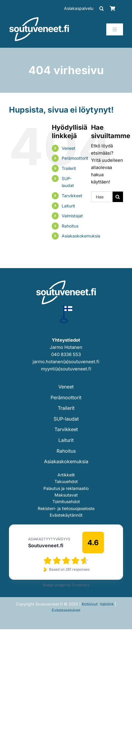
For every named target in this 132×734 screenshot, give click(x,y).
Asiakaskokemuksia (81, 235)
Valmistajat (72, 215)
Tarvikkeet (72, 195)
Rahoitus (70, 225)
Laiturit (68, 205)
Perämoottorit (75, 158)
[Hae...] (102, 197)
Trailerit (69, 168)
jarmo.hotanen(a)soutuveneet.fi (66, 361)
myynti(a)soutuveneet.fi (66, 369)
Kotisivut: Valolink (98, 604)
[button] (101, 8)
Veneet (68, 148)
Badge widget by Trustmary (66, 585)
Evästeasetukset (66, 610)
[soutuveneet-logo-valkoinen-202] (39, 19)
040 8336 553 (66, 354)
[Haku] (118, 197)
